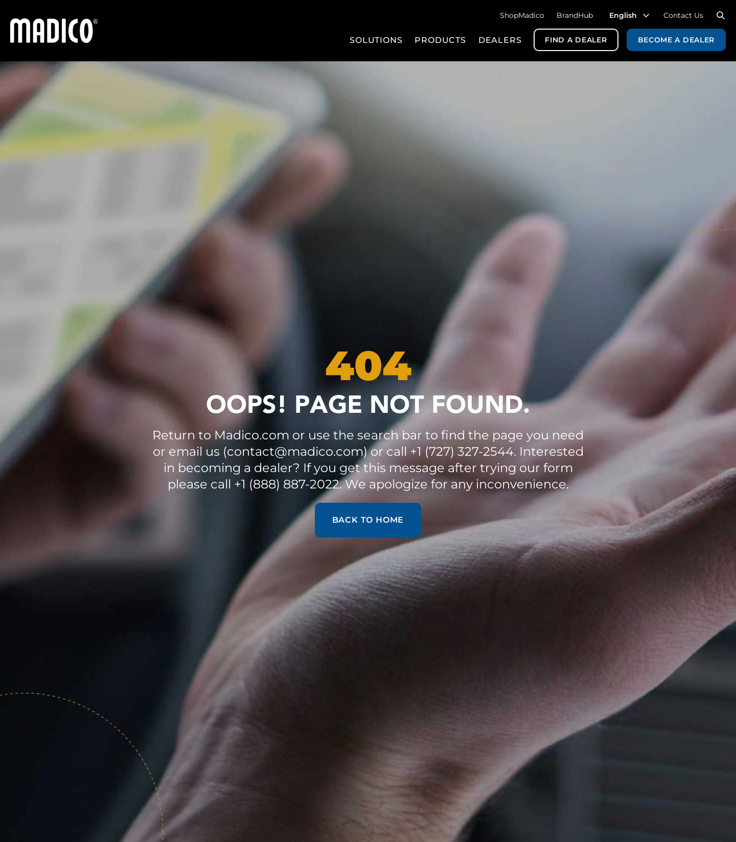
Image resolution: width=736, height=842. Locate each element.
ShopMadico (522, 15)
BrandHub (575, 15)
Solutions (376, 40)
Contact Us (683, 15)
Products (440, 40)
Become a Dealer (676, 39)
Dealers (500, 40)
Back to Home (368, 520)
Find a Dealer (576, 39)
